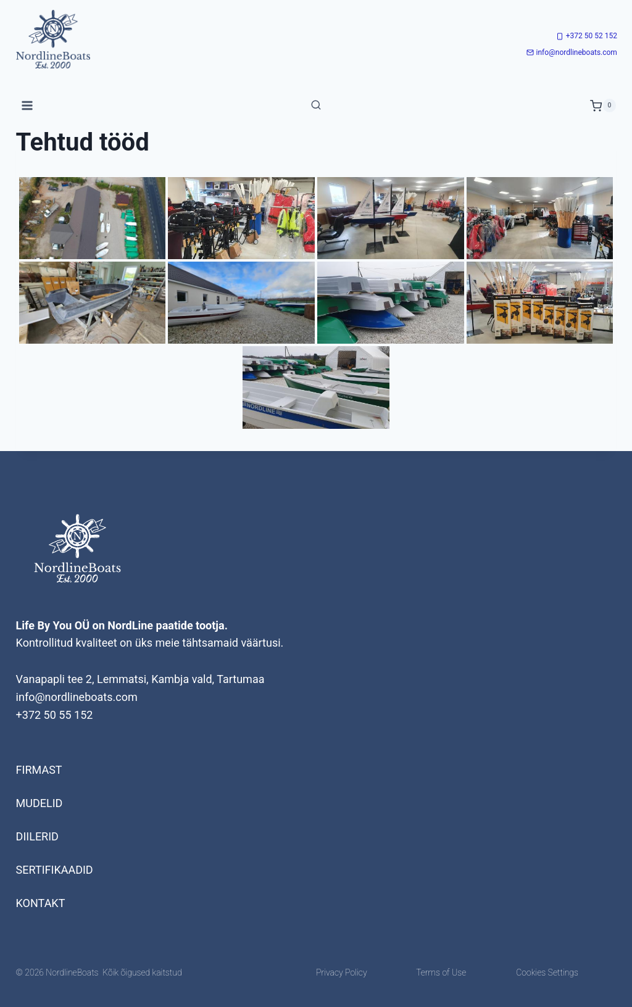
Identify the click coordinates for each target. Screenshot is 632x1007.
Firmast (39, 769)
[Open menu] (27, 105)
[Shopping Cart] (603, 105)
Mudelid (39, 803)
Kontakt (40, 903)
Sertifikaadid (54, 869)
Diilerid (37, 836)
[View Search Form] (316, 105)
